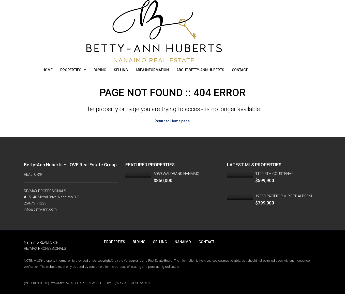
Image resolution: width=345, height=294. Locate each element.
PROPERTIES (70, 70)
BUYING (100, 70)
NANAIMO (183, 242)
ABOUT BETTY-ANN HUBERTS (200, 70)
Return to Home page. (173, 121)
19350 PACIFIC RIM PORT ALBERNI (283, 196)
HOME (47, 70)
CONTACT (240, 70)
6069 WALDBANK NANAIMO (176, 173)
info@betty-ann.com (40, 209)
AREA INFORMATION (152, 70)
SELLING (121, 70)
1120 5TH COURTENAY (274, 173)
